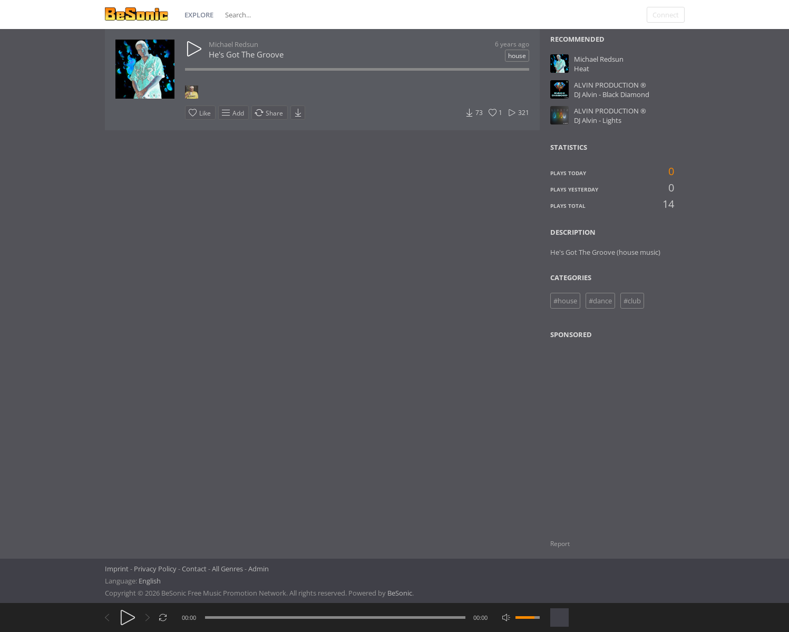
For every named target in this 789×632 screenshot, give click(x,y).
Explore (198, 15)
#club (632, 300)
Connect (665, 15)
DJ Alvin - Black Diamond (611, 94)
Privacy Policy (155, 568)
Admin (258, 568)
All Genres (227, 568)
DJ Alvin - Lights (597, 120)
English (150, 581)
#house (565, 300)
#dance (600, 300)
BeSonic (399, 593)
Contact (194, 568)
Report (560, 543)
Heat (581, 68)
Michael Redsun (233, 44)
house (517, 55)
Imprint (117, 568)
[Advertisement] (601, 432)
